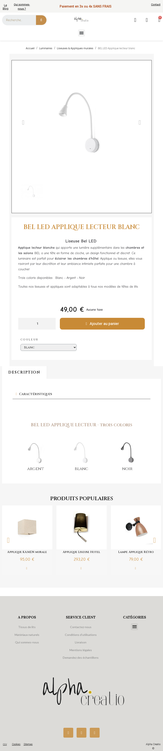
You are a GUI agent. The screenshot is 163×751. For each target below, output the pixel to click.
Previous (8, 540)
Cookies (16, 744)
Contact (155, 4)
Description (24, 372)
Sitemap (28, 744)
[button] (23, 122)
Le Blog (5, 7)
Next (155, 540)
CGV (5, 744)
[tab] (81, 394)
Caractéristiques (35, 394)
